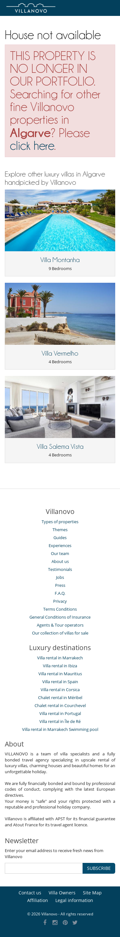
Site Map (92, 893)
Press (60, 585)
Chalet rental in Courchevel (60, 705)
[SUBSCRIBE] (44, 868)
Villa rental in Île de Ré (60, 721)
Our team (60, 553)
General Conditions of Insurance (60, 617)
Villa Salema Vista (60, 446)
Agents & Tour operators (60, 625)
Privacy (60, 601)
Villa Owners (62, 893)
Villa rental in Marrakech (60, 658)
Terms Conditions (60, 609)
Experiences (60, 545)
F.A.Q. (60, 593)
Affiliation (37, 900)
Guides (60, 537)
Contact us (30, 893)
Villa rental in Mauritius (60, 674)
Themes (60, 529)
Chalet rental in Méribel (60, 697)
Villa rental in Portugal (60, 713)
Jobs (60, 577)
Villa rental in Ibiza (60, 666)
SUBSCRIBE (99, 868)
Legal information (74, 900)
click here (32, 145)
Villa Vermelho (60, 353)
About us (60, 561)
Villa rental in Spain (60, 681)
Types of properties (60, 521)
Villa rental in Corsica (60, 689)
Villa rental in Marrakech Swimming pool (60, 729)
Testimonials (60, 569)
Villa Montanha (60, 259)
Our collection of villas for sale (60, 633)
